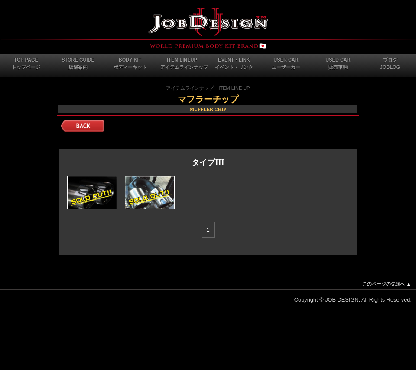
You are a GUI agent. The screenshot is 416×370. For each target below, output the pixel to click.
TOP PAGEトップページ (26, 63)
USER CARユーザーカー (286, 63)
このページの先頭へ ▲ (386, 283)
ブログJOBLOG (390, 63)
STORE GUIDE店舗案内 (78, 63)
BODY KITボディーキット (130, 63)
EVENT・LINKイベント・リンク (234, 63)
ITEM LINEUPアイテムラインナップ (184, 63)
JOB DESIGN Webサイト (208, 28)
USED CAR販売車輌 (337, 63)
